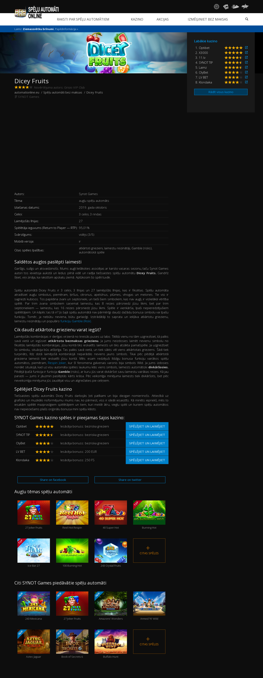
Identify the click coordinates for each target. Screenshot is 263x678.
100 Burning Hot (72, 552)
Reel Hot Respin (72, 514)
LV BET (20, 451)
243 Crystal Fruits (111, 552)
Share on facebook (53, 480)
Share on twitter (130, 480)
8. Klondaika (203, 82)
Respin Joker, (57, 363)
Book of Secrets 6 (72, 643)
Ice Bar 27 (33, 552)
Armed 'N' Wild (149, 605)
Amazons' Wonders (111, 605)
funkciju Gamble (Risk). (76, 321)
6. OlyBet (201, 72)
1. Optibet (202, 48)
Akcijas (163, 19)
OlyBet (20, 443)
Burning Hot (149, 514)
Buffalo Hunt (111, 643)
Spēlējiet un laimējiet (147, 426)
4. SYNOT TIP (204, 62)
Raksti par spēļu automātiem (83, 19)
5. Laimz (201, 67)
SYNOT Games (28, 97)
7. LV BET (201, 77)
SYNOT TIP (23, 435)
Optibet (21, 426)
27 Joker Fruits (33, 514)
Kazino (137, 19)
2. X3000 (201, 52)
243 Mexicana (33, 605)
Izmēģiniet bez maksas (208, 19)
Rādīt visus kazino (220, 92)
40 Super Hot (111, 514)
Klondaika (22, 460)
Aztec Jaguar (33, 643)
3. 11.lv (200, 57)
